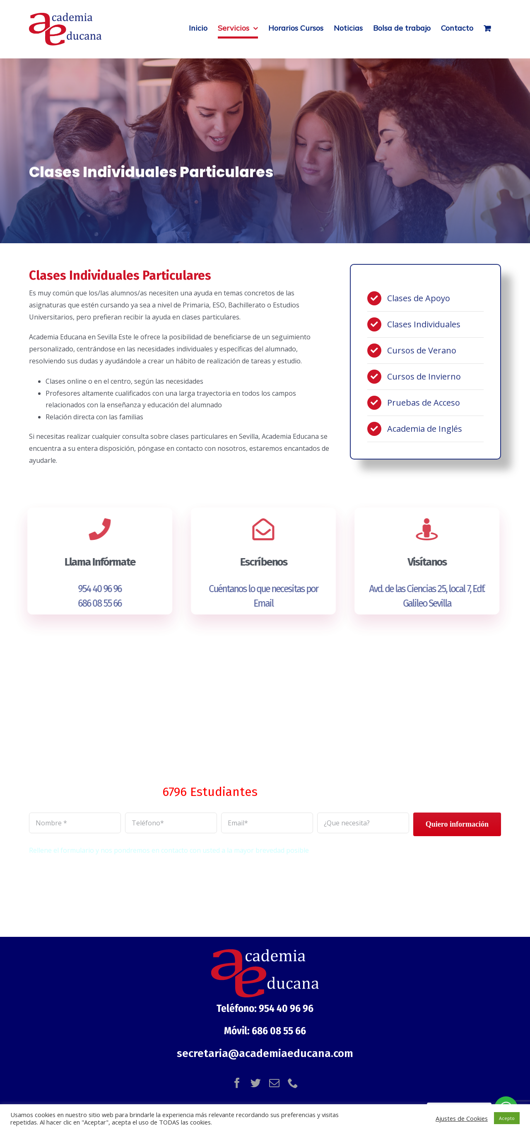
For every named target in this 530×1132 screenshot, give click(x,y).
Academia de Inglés (424, 428)
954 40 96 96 (95, 589)
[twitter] (256, 1083)
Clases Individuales (423, 324)
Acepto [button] (507, 1118)
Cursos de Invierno (424, 376)
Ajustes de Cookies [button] (462, 1118)
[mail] (274, 1083)
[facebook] (237, 1083)
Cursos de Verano (421, 350)
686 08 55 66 (95, 603)
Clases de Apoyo (418, 298)
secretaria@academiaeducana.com (265, 1053)
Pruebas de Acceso (423, 402)
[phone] (293, 1083)
